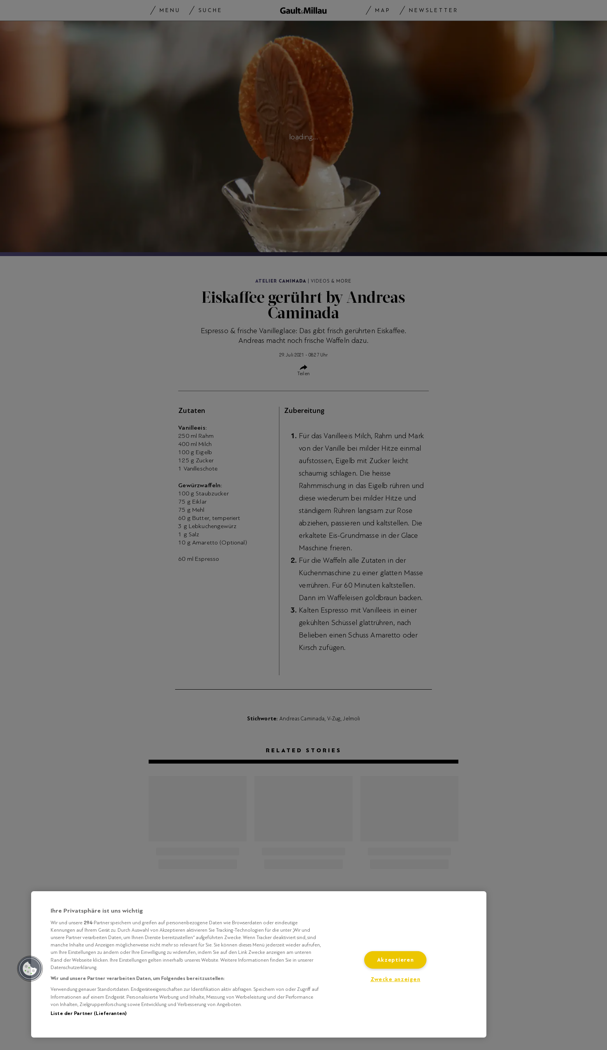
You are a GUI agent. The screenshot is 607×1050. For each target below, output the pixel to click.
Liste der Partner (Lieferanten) (88, 1013)
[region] (258, 964)
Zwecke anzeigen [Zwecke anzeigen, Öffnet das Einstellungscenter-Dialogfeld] (395, 979)
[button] (30, 968)
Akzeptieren (395, 960)
